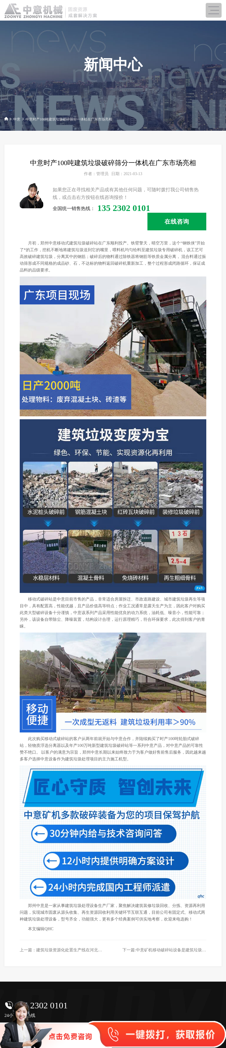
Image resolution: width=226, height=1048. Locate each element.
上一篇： (67, 950)
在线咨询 (176, 221)
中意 (16, 119)
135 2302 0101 (41, 1005)
